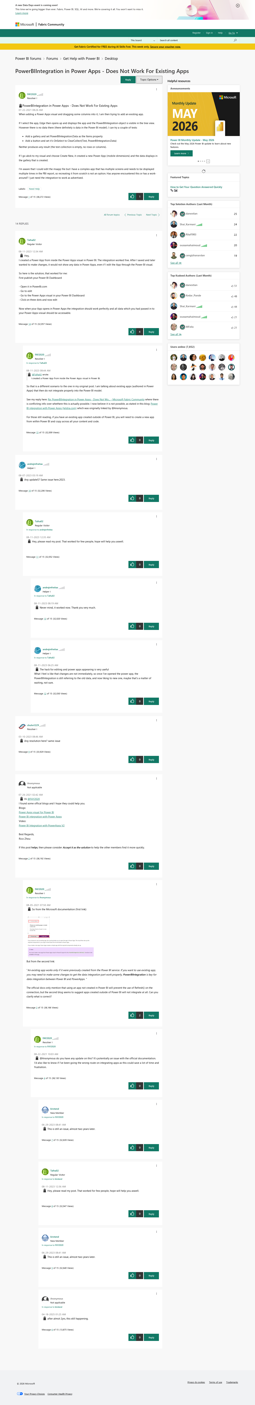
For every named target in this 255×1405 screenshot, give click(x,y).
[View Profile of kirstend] (54, 1108)
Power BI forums (28, 58)
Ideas (101, 24)
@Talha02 (37, 374)
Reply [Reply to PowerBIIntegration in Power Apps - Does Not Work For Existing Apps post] (151, 196)
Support (159, 24)
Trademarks (232, 1382)
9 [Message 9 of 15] (29, 751)
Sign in (209, 32)
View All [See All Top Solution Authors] (176, 263)
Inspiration (87, 24)
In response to (36, 362)
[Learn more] (181, 153)
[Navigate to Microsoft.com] (24, 24)
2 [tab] (200, 161)
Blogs (131, 24)
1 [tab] (198, 161)
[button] (128, 79)
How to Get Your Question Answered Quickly (196, 187)
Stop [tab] (208, 161)
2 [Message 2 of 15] (29, 858)
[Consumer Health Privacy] (60, 1394)
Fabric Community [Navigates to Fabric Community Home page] (51, 24)
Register (196, 32)
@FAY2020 (34, 799)
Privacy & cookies (196, 1382)
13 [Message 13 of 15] (45, 618)
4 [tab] (204, 161)
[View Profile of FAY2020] (31, 94)
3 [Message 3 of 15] (36, 1007)
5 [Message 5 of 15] (52, 1267)
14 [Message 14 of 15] (29, 323)
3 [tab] (202, 161)
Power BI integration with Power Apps (40, 816)
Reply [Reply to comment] (151, 331)
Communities (116, 24)
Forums (72, 24)
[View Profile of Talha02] (31, 240)
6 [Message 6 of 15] (52, 1329)
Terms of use (215, 1382)
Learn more (21, 13)
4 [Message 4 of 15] (44, 1078)
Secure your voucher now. (165, 46)
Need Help (34, 189)
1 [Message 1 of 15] (29, 196)
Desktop (111, 58)
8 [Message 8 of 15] (52, 1206)
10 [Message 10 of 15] (29, 490)
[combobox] (198, 40)
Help (220, 32)
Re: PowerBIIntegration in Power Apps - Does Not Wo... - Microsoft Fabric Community (96, 399)
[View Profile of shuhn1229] (33, 725)
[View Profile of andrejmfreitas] (35, 463)
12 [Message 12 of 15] (45, 693)
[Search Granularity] (143, 40)
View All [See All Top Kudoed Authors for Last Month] (176, 334)
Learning (145, 24)
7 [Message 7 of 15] (52, 1139)
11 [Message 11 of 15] (37, 556)
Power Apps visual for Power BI (36, 812)
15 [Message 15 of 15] (37, 432)
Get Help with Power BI (81, 58)
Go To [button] (232, 32)
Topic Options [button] (148, 79)
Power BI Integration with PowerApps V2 (42, 825)
